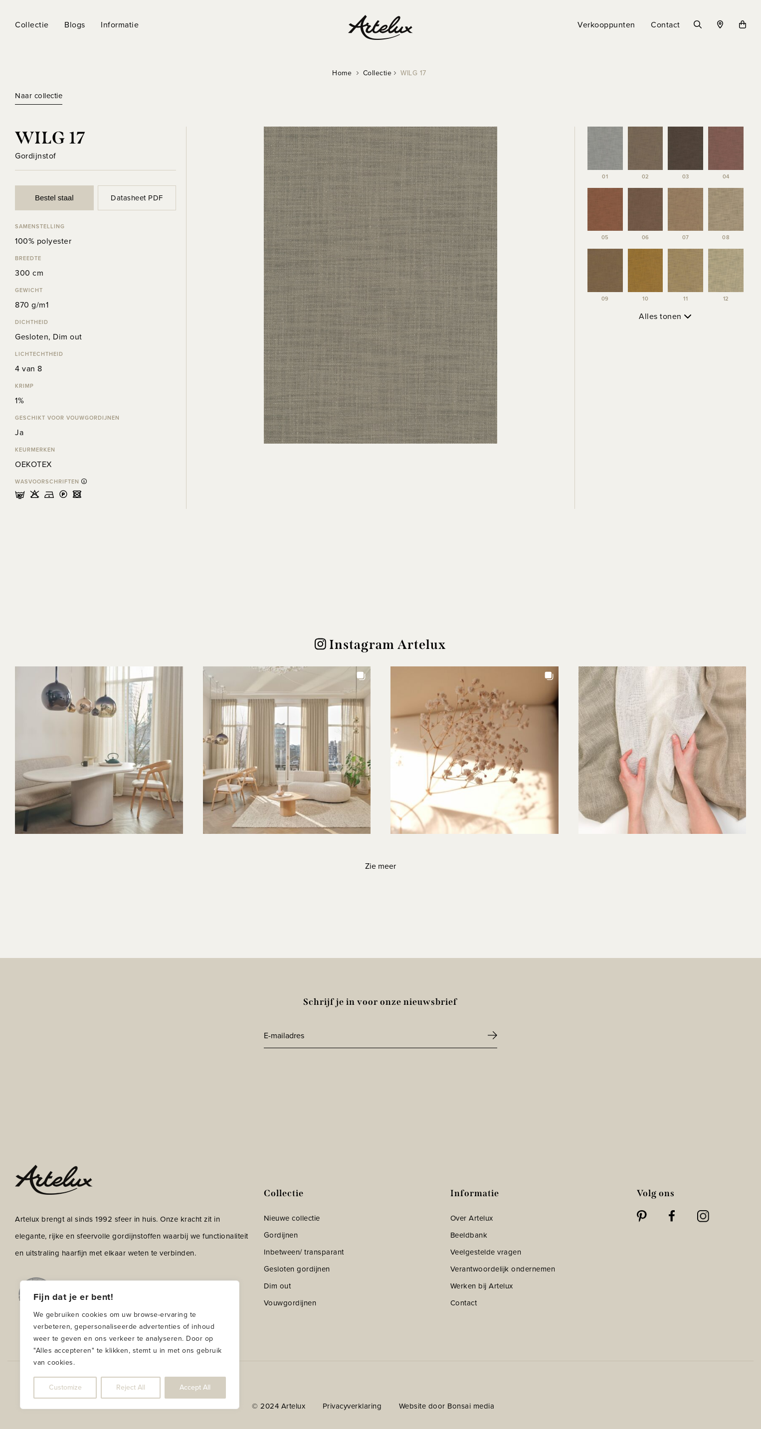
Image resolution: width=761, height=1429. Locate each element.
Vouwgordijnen (290, 1302)
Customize (65, 1387)
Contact (463, 1302)
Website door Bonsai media (447, 1406)
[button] (99, 750)
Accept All (195, 1387)
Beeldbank (469, 1235)
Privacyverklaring (352, 1406)
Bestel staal (54, 197)
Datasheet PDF (137, 197)
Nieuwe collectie (292, 1218)
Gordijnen (281, 1235)
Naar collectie (38, 95)
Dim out (277, 1285)
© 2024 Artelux (278, 1406)
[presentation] (339, 1075)
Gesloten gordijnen (297, 1269)
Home (342, 73)
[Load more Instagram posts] (380, 866)
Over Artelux (471, 1218)
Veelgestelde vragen (486, 1252)
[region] (129, 1344)
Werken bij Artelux (481, 1285)
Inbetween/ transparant (304, 1252)
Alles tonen (665, 316)
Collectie (377, 73)
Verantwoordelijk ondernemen (503, 1269)
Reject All (130, 1387)
